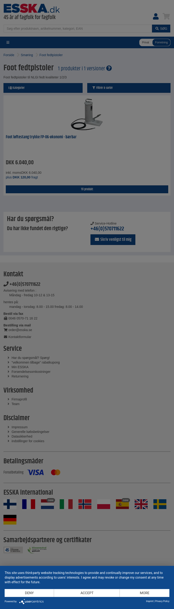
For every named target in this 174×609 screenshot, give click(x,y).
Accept (87, 593)
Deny (29, 593)
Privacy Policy (162, 601)
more (144, 593)
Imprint (149, 601)
